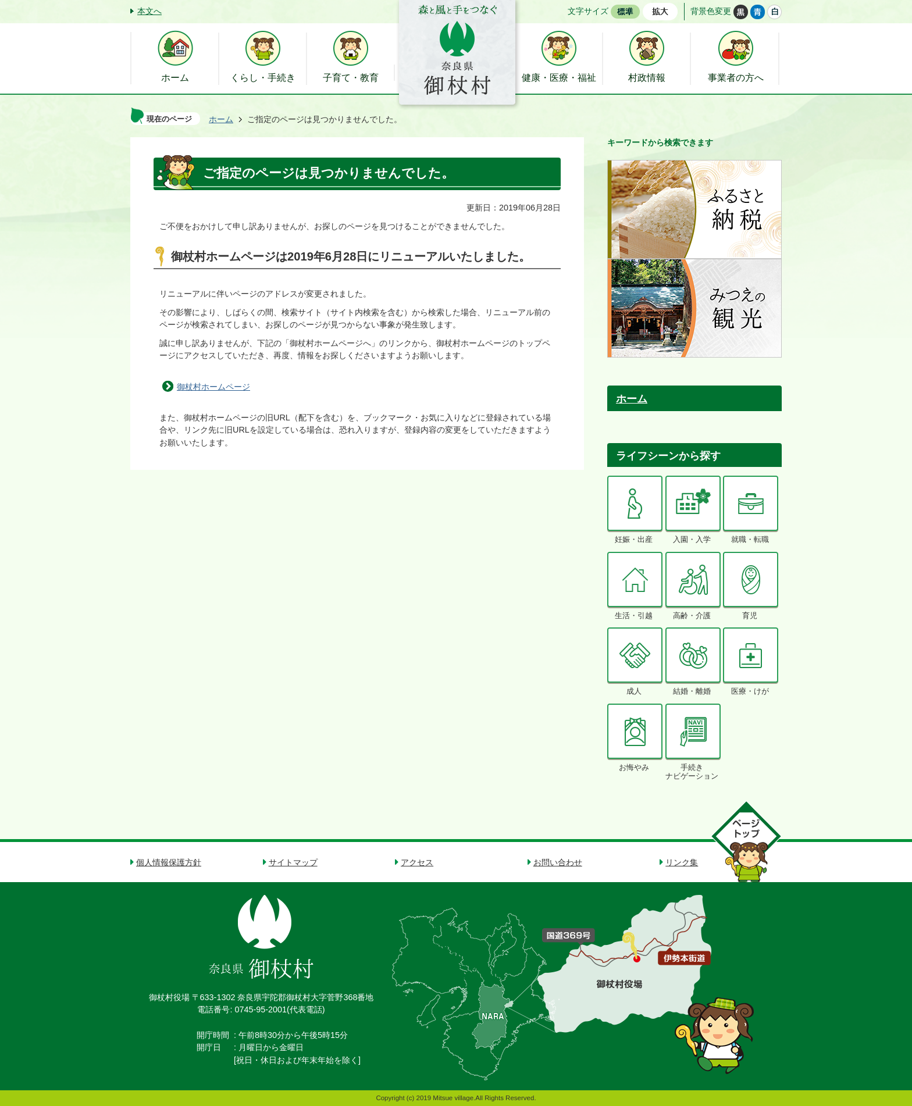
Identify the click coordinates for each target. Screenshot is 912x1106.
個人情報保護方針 (168, 862)
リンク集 (681, 862)
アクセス (417, 862)
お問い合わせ (557, 862)
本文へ (149, 11)
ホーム (221, 119)
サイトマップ (293, 862)
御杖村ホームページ (213, 386)
